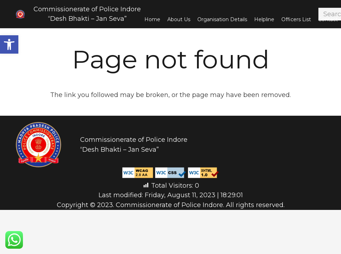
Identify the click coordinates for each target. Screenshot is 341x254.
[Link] (20, 14)
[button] (9, 44)
